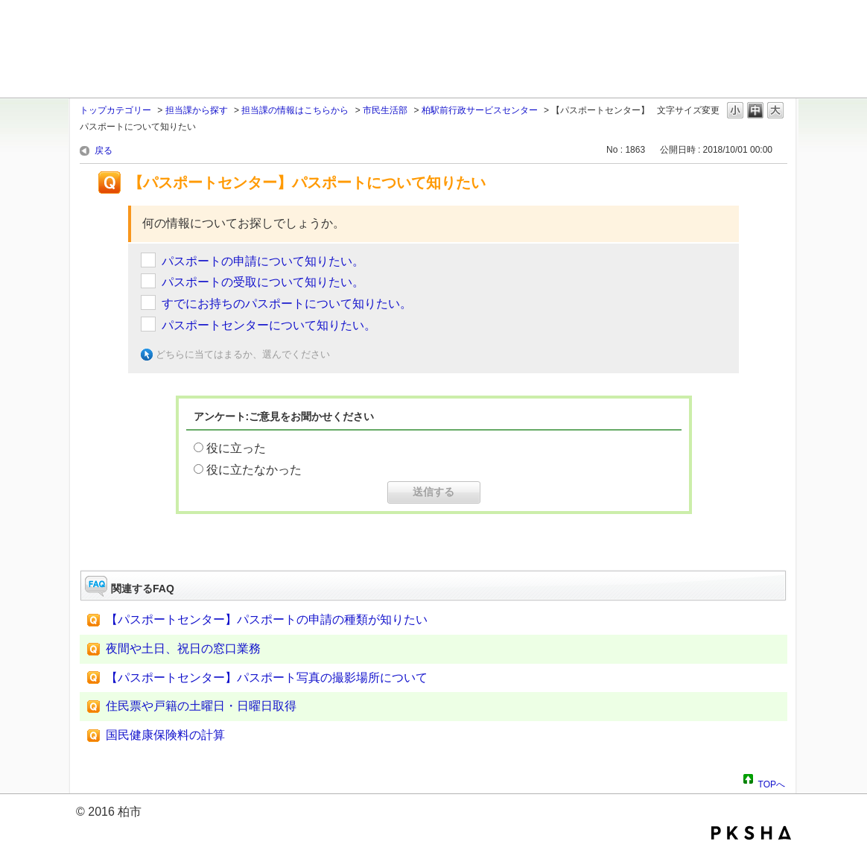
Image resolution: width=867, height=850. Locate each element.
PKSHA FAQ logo (751, 833)
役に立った (236, 448)
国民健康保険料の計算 (165, 735)
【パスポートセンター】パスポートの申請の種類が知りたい (267, 619)
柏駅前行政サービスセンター (480, 110)
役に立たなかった (254, 469)
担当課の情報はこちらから (295, 110)
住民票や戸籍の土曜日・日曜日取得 (201, 706)
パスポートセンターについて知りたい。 (269, 325)
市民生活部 (385, 110)
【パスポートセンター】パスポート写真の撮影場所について (267, 677)
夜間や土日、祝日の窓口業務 (183, 648)
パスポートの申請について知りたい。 (263, 261)
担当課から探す (196, 110)
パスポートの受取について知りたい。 (263, 282)
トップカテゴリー (115, 110)
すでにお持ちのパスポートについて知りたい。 (287, 303)
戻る (103, 150)
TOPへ (771, 782)
